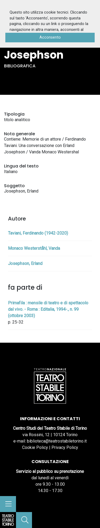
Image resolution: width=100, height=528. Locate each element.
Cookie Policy (35, 447)
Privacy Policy (64, 447)
